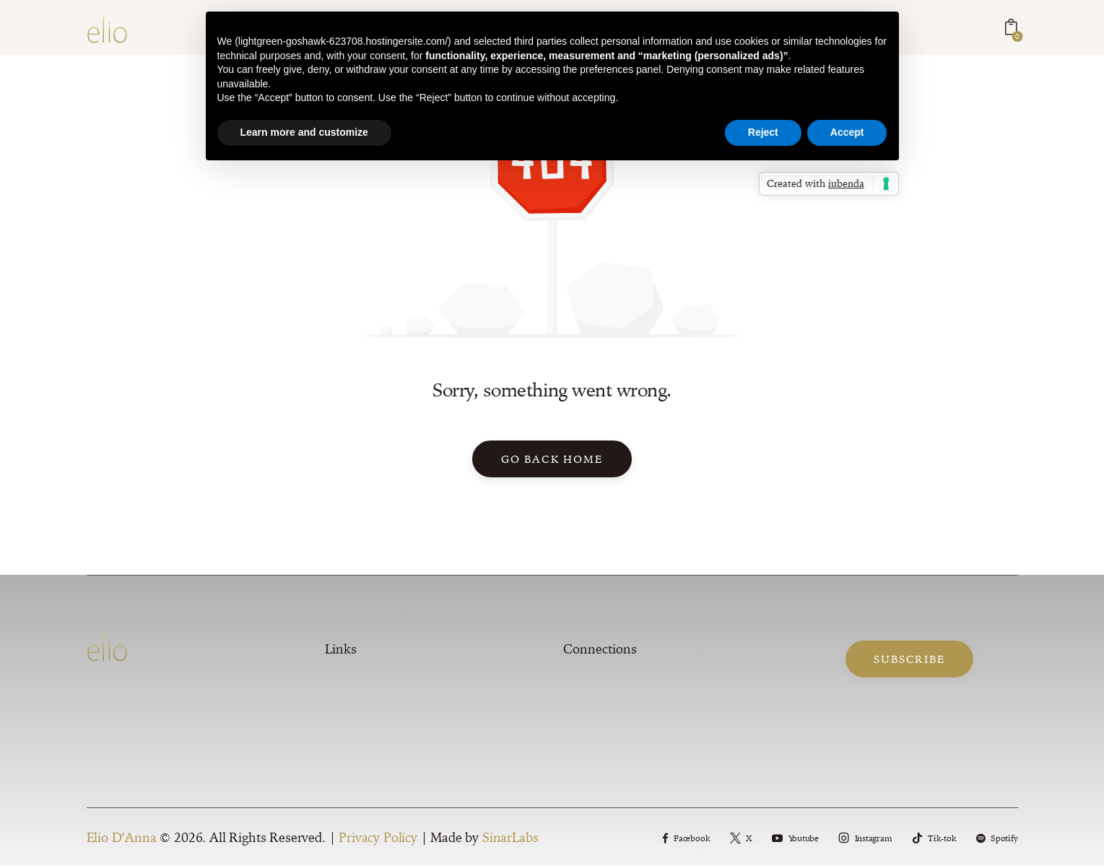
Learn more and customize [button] (304, 132)
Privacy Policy (378, 839)
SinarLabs (510, 839)
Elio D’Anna (122, 839)
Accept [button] (847, 132)
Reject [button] (763, 132)
